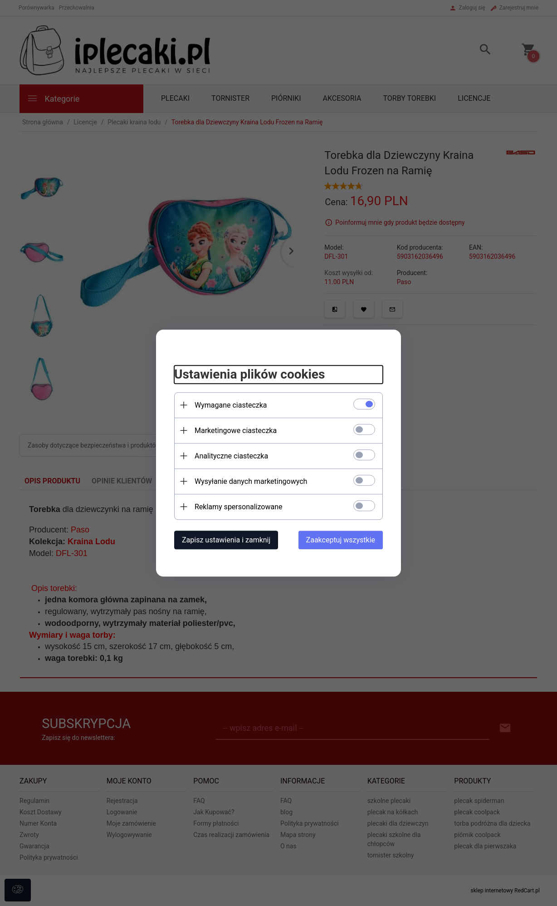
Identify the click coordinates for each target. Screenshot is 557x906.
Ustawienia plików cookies (249, 374)
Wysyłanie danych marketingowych (251, 481)
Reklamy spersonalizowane (238, 506)
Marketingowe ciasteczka (236, 430)
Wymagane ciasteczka (231, 405)
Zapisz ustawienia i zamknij (226, 540)
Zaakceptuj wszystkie (340, 540)
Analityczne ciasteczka (231, 456)
